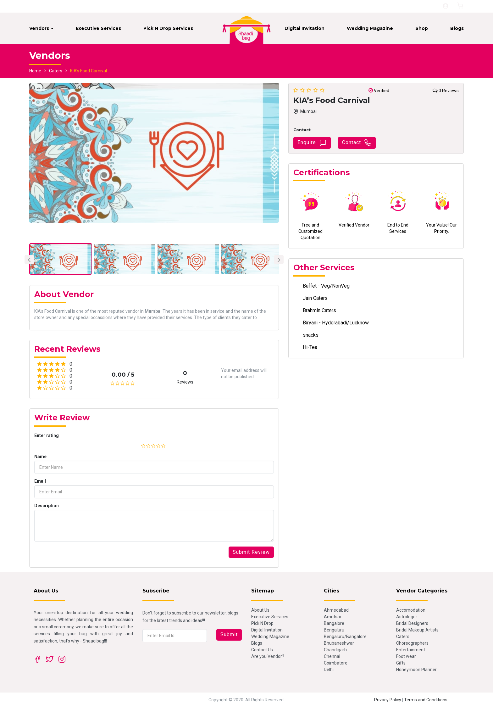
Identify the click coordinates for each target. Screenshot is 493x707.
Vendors (41, 28)
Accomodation (410, 610)
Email (40, 481)
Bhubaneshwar (339, 643)
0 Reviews (446, 90)
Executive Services (98, 28)
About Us (260, 610)
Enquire (312, 143)
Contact (357, 143)
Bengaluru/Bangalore (345, 636)
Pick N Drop (262, 623)
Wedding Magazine (370, 28)
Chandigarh (335, 649)
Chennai (332, 656)
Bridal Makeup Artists (417, 629)
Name (40, 456)
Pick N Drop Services (168, 28)
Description (46, 505)
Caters (55, 70)
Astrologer (406, 616)
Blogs (457, 28)
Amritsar (332, 616)
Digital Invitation (304, 28)
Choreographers (412, 643)
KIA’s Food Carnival (88, 70)
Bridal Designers (412, 623)
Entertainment (410, 649)
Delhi (329, 669)
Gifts (401, 662)
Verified (378, 90)
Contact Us (262, 649)
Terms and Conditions (425, 699)
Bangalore (334, 623)
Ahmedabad (336, 610)
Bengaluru (334, 629)
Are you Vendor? (267, 656)
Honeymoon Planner (416, 669)
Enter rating (46, 435)
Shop (421, 28)
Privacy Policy (387, 699)
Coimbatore (335, 662)
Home (35, 70)
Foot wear (406, 656)
